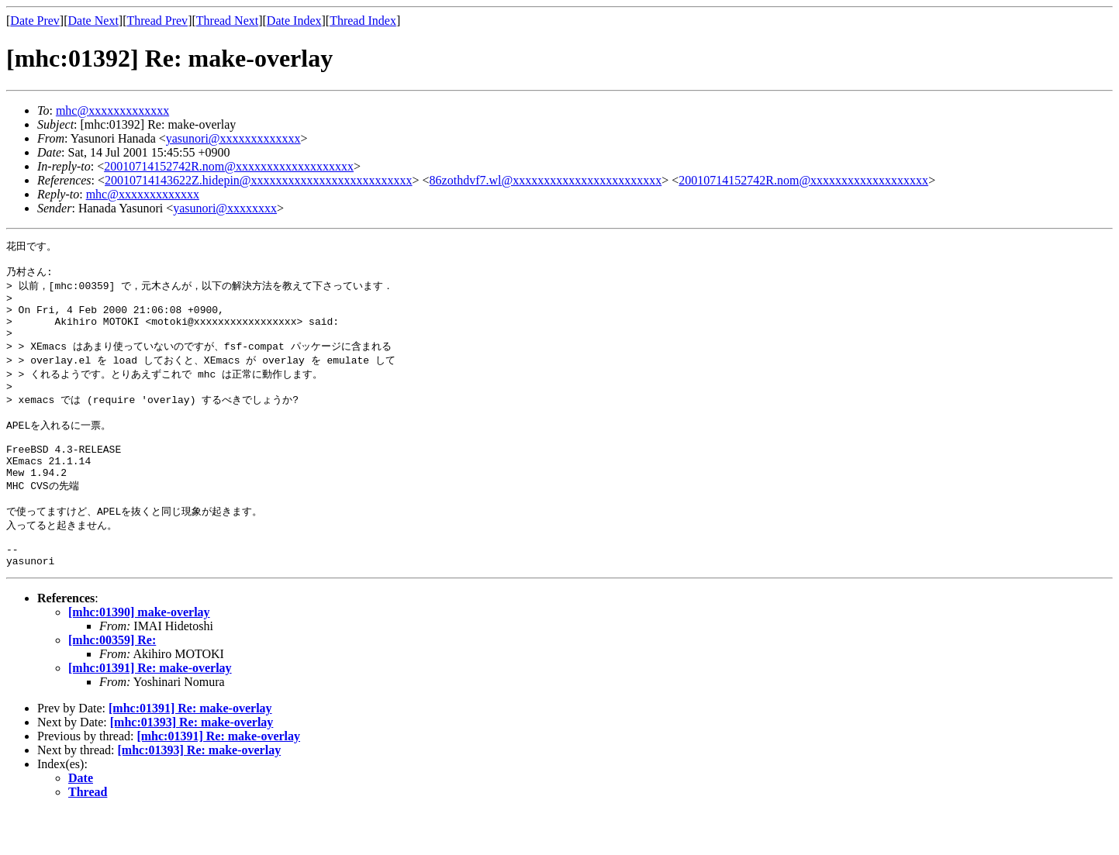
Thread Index (363, 20)
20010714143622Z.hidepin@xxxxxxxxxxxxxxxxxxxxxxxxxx (259, 180)
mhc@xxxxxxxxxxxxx (112, 110)
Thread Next (227, 20)
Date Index (294, 20)
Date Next (93, 20)
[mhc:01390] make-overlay (139, 655)
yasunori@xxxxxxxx (225, 208)
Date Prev (35, 20)
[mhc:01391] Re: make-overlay (150, 711)
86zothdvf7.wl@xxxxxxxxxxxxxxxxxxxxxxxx (546, 180)
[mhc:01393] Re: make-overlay (192, 765)
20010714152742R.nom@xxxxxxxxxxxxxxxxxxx (229, 166)
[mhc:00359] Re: (112, 683)
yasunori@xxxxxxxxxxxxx (233, 138)
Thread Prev (157, 20)
